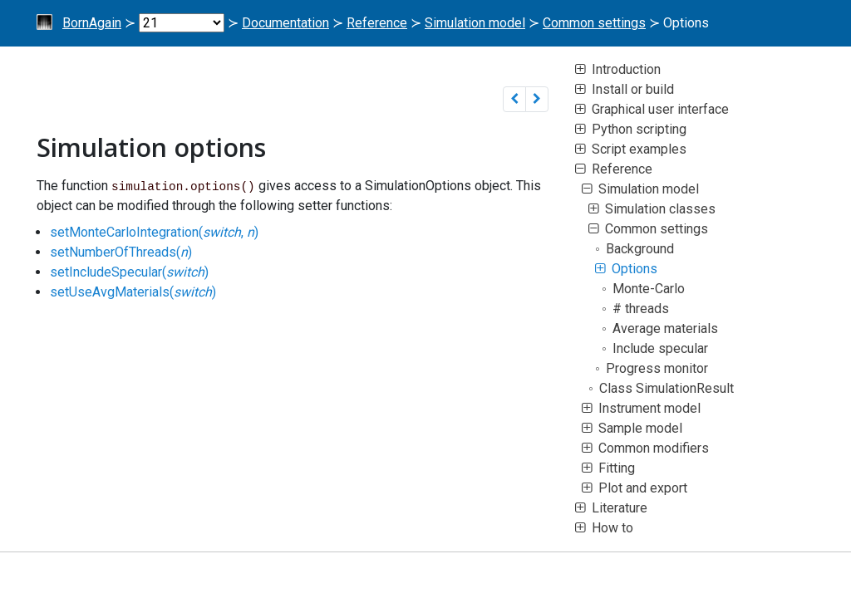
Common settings (594, 23)
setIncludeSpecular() (129, 272)
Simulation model (475, 23)
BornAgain (91, 23)
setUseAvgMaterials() (133, 292)
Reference (377, 23)
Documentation (285, 23)
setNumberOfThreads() (121, 252)
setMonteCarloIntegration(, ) (154, 232)
